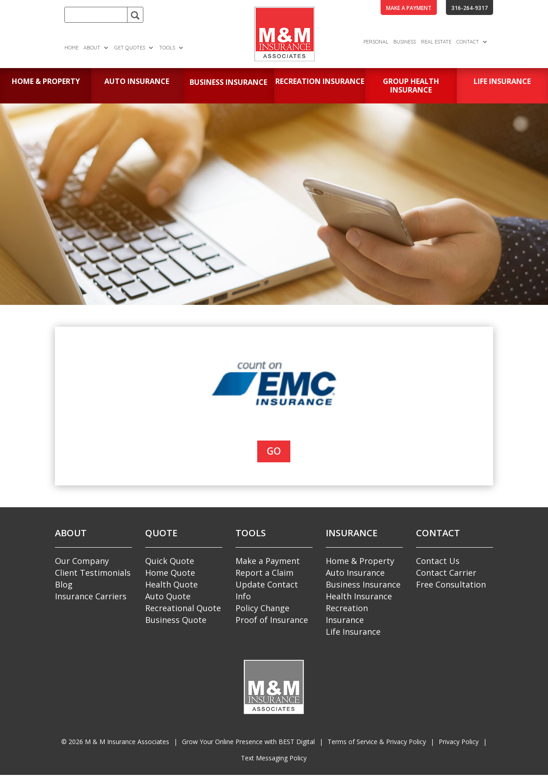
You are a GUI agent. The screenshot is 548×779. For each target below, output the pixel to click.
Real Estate (436, 42)
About (91, 47)
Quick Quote (169, 560)
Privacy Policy (459, 741)
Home (71, 47)
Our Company (82, 560)
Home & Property (360, 560)
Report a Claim (264, 572)
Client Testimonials (93, 572)
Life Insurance (353, 631)
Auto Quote (168, 596)
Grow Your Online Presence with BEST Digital (248, 741)
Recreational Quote (183, 608)
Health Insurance (359, 596)
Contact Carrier (446, 572)
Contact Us (438, 560)
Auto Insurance (355, 572)
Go (274, 451)
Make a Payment (267, 560)
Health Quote (171, 584)
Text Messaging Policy (274, 758)
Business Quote (175, 619)
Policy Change (262, 608)
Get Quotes (129, 47)
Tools (167, 47)
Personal (375, 42)
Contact (467, 42)
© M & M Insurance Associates (115, 741)
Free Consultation (451, 584)
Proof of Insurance (271, 619)
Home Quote (170, 572)
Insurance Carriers (91, 596)
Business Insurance (363, 584)
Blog (64, 584)
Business (404, 42)
